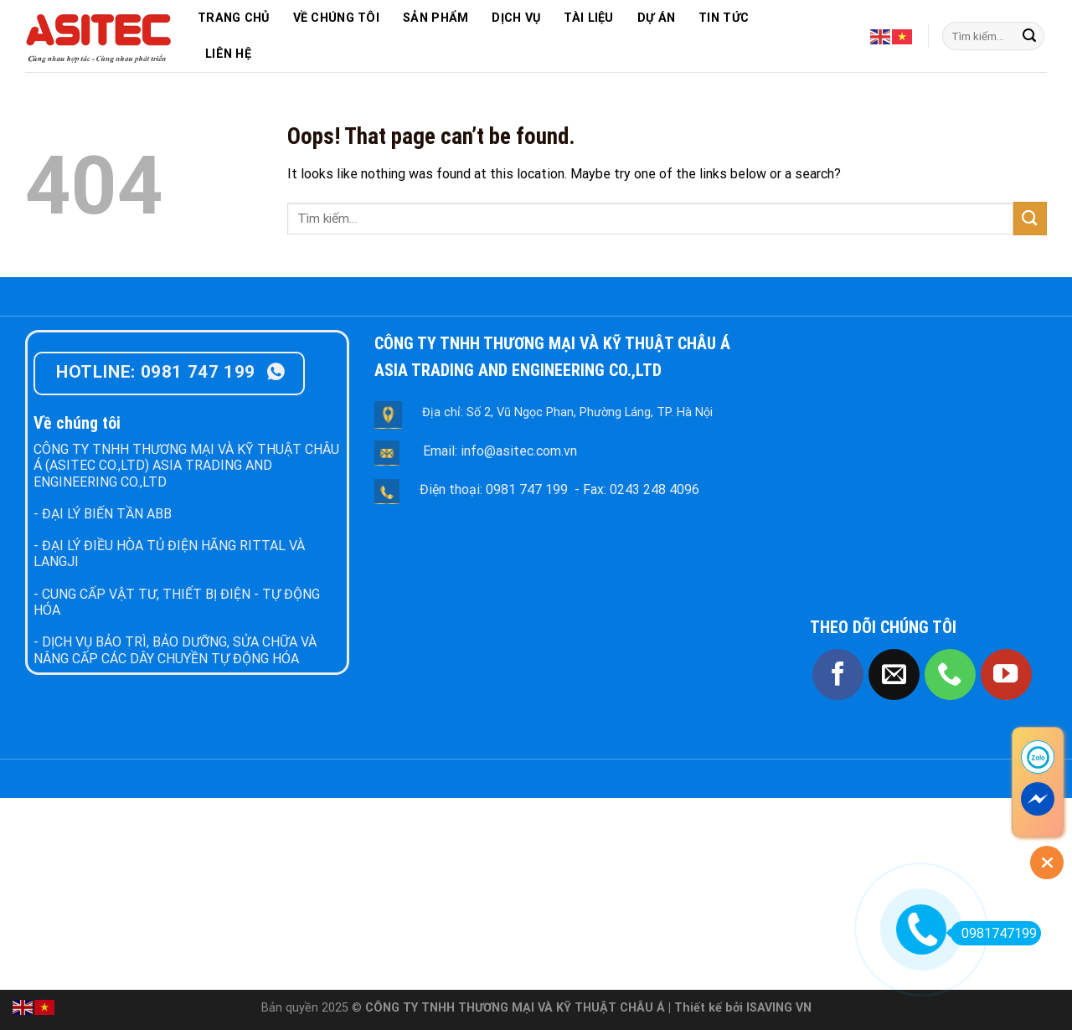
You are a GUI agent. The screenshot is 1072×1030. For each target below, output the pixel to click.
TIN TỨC (723, 18)
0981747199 (994, 933)
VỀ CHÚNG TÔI (336, 18)
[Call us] (950, 674)
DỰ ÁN (656, 18)
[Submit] (1029, 36)
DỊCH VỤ (516, 18)
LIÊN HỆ (228, 54)
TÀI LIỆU (588, 18)
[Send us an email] (894, 674)
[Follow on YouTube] (1006, 674)
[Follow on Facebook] (837, 674)
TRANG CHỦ (234, 18)
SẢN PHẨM (435, 18)
